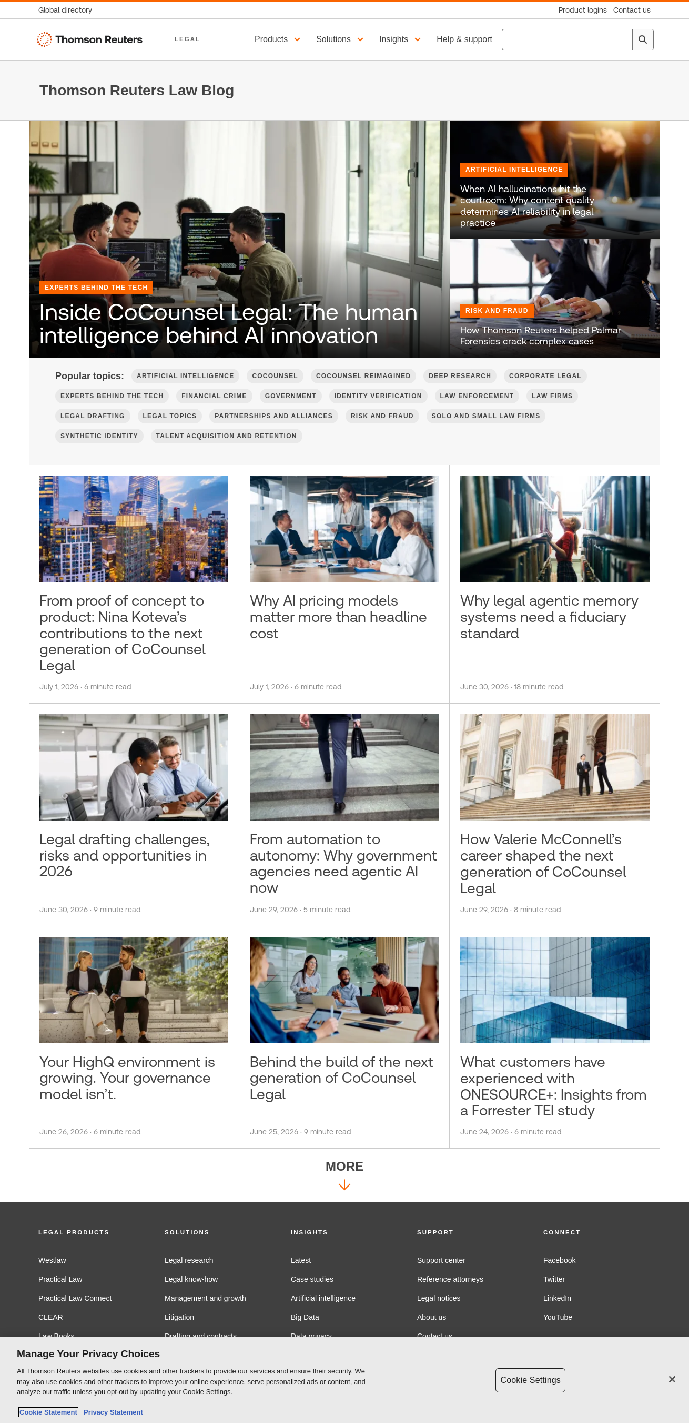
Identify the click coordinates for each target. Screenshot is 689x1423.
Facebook (559, 1260)
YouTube (557, 1317)
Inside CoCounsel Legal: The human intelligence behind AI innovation (228, 324)
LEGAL (187, 39)
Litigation (179, 1317)
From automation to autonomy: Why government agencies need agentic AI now (343, 863)
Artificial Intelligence (514, 169)
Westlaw (52, 1260)
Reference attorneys (450, 1279)
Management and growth (205, 1298)
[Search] (642, 39)
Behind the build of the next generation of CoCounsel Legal (341, 1078)
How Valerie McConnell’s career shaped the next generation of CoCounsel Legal (543, 863)
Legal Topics (170, 416)
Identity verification (378, 396)
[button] (279, 39)
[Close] (672, 1380)
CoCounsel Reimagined (363, 376)
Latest (301, 1260)
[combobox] (578, 39)
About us (431, 1317)
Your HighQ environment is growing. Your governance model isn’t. (127, 1078)
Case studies (312, 1279)
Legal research (189, 1260)
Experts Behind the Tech (96, 287)
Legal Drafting (92, 416)
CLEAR (50, 1317)
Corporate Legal (545, 376)
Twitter (554, 1279)
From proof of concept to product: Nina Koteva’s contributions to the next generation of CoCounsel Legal (122, 633)
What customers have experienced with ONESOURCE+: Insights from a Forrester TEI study (553, 1086)
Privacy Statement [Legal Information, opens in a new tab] (111, 1414)
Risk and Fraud (497, 310)
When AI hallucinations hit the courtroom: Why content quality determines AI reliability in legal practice (527, 206)
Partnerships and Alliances (274, 416)
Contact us (434, 1336)
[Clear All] (622, 39)
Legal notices (439, 1298)
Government (291, 396)
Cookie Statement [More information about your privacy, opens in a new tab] (48, 1414)
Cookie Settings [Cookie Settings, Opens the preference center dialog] (530, 1381)
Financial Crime (214, 396)
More (344, 1177)
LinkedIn (557, 1298)
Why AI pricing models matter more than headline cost (338, 616)
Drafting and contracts (201, 1336)
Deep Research (460, 376)
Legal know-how (191, 1279)
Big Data (305, 1317)
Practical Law (60, 1279)
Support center (441, 1260)
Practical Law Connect (75, 1298)
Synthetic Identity (99, 436)
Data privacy (311, 1336)
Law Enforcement (477, 396)
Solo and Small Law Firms (486, 416)
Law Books (56, 1336)
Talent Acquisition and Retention (226, 436)
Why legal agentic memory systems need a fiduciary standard (549, 616)
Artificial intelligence (323, 1298)
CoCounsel (275, 376)
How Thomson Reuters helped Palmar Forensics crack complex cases (540, 335)
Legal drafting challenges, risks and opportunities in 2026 (124, 855)
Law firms (552, 396)
